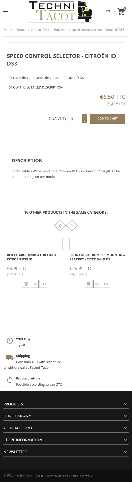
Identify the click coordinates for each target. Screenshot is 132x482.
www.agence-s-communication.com (71, 475)
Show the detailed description (36, 87)
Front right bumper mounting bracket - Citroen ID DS (97, 257)
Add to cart (108, 118)
